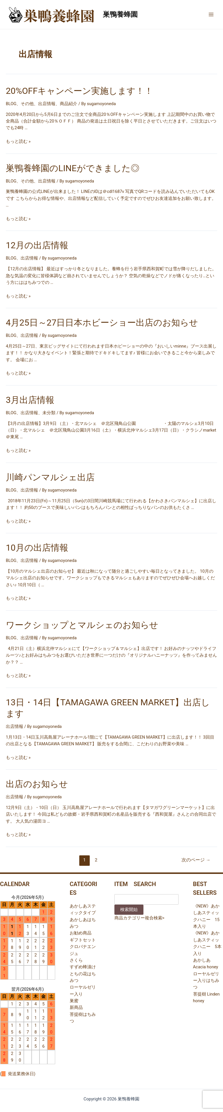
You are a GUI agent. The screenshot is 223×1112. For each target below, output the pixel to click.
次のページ (195, 860)
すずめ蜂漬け (83, 966)
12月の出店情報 (37, 245)
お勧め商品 (80, 933)
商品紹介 (68, 103)
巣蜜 (74, 1000)
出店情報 (46, 103)
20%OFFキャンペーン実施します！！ (79, 91)
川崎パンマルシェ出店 (50, 477)
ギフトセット (83, 940)
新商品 (76, 1007)
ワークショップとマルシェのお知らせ (82, 625)
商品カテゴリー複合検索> (139, 918)
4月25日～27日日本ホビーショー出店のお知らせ (102, 322)
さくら (76, 960)
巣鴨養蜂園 (120, 14)
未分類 (48, 412)
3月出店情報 (30, 400)
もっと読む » (18, 141)
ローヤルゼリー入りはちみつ (206, 980)
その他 (27, 103)
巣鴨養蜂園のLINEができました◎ (72, 168)
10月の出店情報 (37, 548)
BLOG (11, 103)
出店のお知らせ (37, 784)
